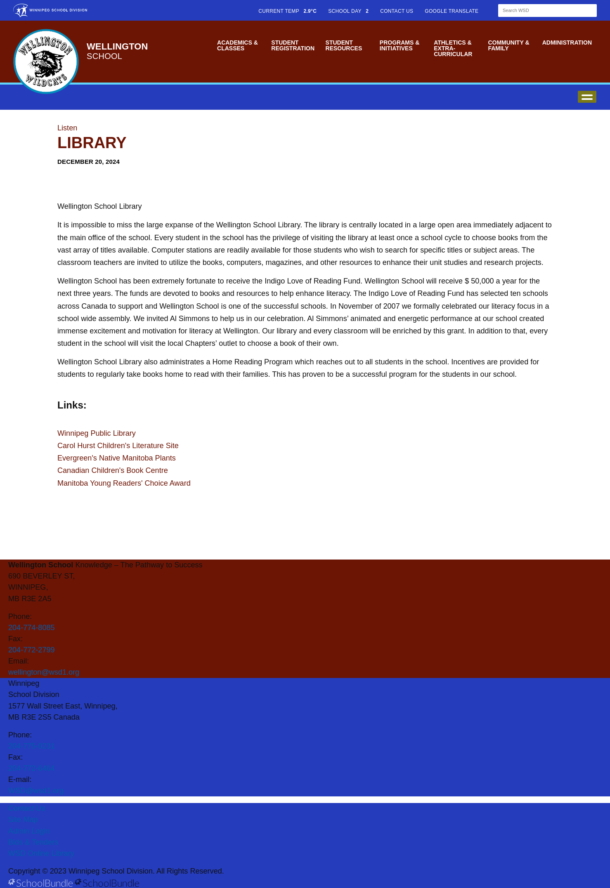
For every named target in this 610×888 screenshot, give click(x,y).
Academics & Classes (237, 45)
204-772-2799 (31, 650)
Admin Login (29, 831)
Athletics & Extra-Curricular (453, 48)
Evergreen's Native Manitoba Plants (116, 458)
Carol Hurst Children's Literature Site (118, 446)
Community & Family (508, 45)
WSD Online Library (41, 853)
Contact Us (26, 808)
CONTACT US (396, 11)
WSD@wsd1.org (36, 790)
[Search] (540, 10)
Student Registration (292, 45)
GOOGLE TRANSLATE (452, 11)
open (587, 97)
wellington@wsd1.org (43, 672)
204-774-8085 (31, 627)
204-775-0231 (31, 746)
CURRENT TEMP (287, 11)
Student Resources (344, 45)
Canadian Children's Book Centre (112, 470)
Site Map (23, 819)
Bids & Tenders (33, 842)
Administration (567, 42)
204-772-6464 (31, 768)
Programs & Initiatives (399, 45)
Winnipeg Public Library (96, 433)
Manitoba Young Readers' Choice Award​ (124, 483)
